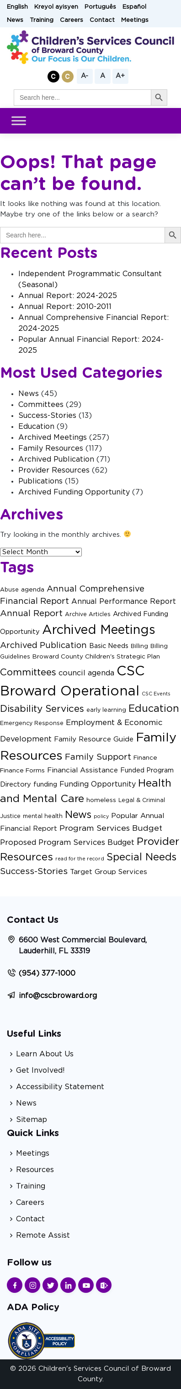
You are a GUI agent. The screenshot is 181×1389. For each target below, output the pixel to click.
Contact (102, 20)
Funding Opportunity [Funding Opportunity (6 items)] (97, 784)
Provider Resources (54, 470)
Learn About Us (45, 1054)
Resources (35, 1169)
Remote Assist (43, 1235)
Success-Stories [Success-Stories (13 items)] (34, 871)
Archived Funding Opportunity (74, 492)
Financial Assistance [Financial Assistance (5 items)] (82, 770)
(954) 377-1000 (47, 973)
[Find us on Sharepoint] (104, 1285)
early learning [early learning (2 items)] (106, 710)
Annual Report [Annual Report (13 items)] (31, 613)
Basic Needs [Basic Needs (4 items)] (108, 646)
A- (84, 76)
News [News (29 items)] (78, 815)
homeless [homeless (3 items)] (101, 800)
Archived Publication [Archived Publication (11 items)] (43, 645)
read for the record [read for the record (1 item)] (79, 858)
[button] (53, 76)
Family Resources (50, 448)
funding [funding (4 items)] (45, 784)
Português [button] (100, 7)
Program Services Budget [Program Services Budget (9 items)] (110, 828)
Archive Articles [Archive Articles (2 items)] (88, 614)
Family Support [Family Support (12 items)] (98, 757)
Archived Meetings (52, 437)
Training (41, 20)
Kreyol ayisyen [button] (56, 7)
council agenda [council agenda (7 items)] (86, 673)
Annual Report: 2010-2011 (65, 306)
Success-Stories (47, 415)
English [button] (17, 7)
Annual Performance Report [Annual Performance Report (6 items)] (123, 601)
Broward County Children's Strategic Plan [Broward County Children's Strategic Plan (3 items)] (96, 656)
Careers (71, 20)
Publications (40, 481)
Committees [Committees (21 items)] (28, 672)
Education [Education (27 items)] (153, 709)
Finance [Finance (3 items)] (145, 758)
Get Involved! (40, 1070)
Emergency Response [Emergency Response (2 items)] (32, 723)
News (15, 20)
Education (36, 426)
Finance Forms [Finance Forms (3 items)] (22, 770)
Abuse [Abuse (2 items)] (9, 589)
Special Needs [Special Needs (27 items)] (141, 857)
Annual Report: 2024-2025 (67, 295)
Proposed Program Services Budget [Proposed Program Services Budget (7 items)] (67, 842)
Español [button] (134, 7)
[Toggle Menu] (18, 121)
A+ (120, 76)
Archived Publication (56, 459)
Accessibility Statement (60, 1087)
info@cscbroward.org (58, 995)
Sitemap (31, 1119)
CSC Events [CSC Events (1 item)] (156, 693)
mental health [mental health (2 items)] (43, 816)
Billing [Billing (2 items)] (139, 646)
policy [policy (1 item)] (101, 816)
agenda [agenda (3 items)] (32, 589)
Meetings (135, 20)
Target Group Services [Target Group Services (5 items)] (108, 872)
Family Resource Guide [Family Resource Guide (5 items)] (93, 739)
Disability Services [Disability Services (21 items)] (42, 709)
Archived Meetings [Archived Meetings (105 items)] (98, 630)
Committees (41, 404)
